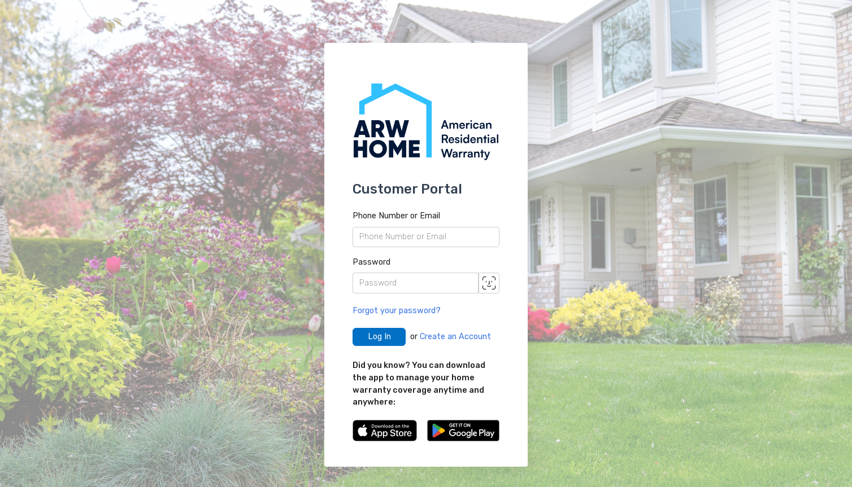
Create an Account (455, 336)
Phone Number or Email (396, 216)
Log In (379, 336)
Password (371, 262)
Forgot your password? (397, 310)
